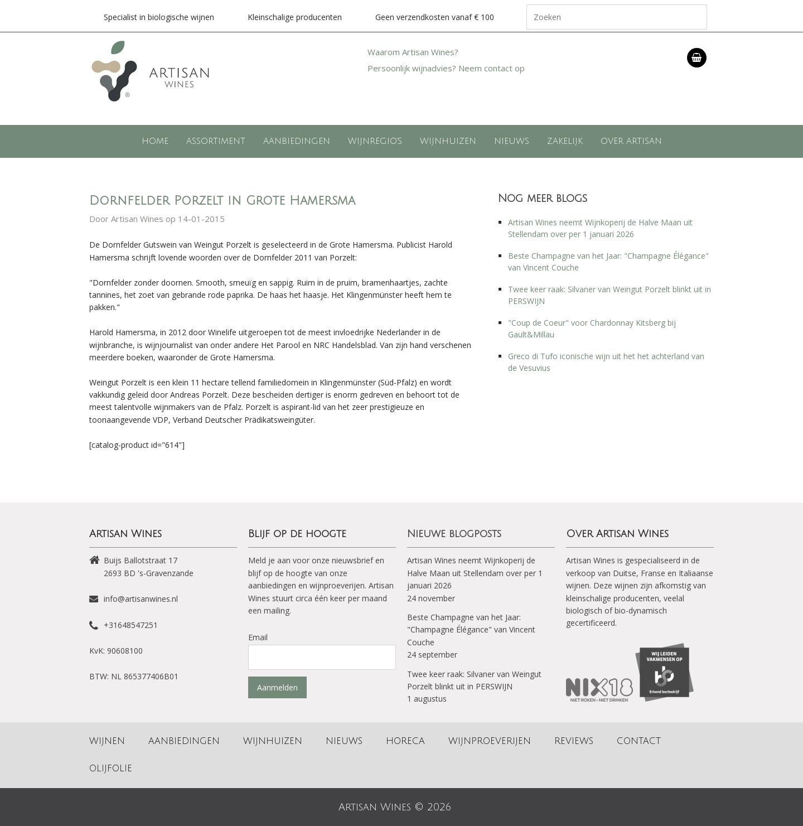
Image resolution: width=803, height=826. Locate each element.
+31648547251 (131, 625)
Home (155, 141)
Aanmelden (277, 687)
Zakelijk (565, 141)
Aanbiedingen (296, 141)
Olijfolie (110, 769)
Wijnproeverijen (489, 741)
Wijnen (107, 741)
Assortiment (215, 141)
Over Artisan (631, 141)
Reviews (573, 741)
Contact (639, 741)
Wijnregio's (375, 141)
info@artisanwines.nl (141, 598)
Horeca (405, 741)
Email (258, 637)
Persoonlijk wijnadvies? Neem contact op (446, 68)
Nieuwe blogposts (454, 533)
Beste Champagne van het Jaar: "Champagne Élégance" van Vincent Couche (471, 630)
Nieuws (511, 141)
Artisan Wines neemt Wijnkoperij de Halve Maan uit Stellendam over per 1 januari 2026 (475, 573)
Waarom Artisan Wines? (412, 51)
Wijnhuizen (448, 141)
